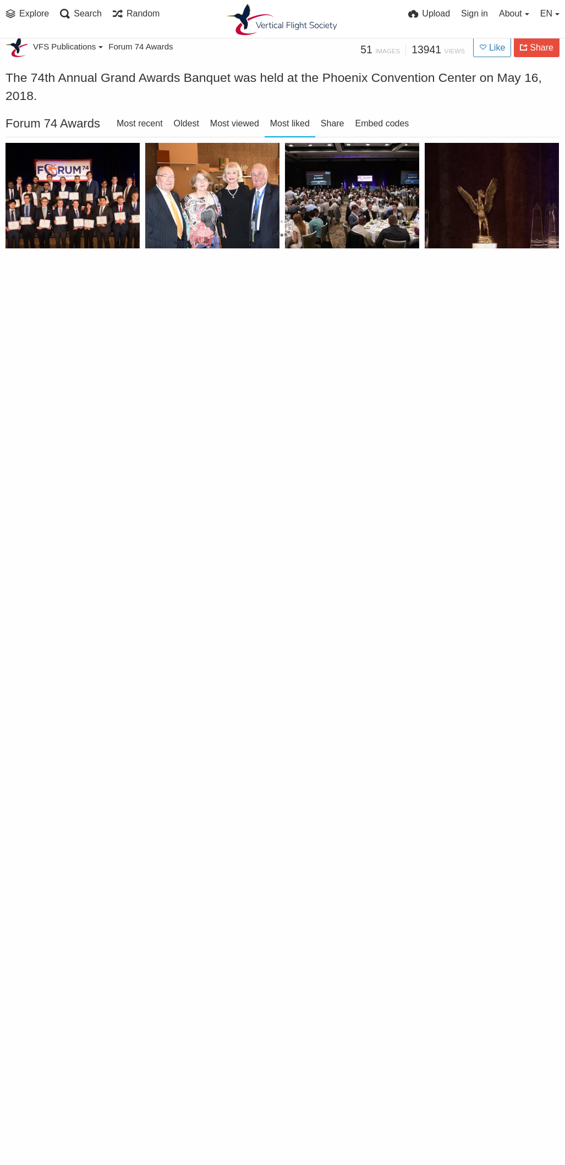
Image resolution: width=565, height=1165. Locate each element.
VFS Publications (68, 46)
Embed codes (382, 123)
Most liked (290, 123)
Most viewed (234, 123)
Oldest (186, 123)
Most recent (140, 123)
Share (332, 123)
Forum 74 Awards (140, 46)
